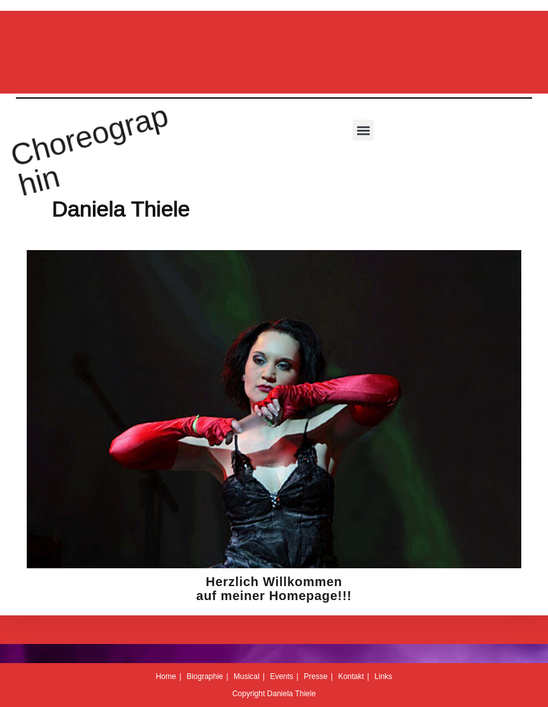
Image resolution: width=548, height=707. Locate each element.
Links (383, 676)
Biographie (204, 676)
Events (281, 676)
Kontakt (351, 676)
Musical (247, 676)
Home (166, 676)
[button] (363, 130)
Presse (315, 676)
